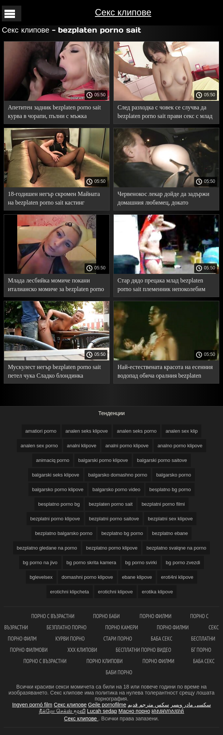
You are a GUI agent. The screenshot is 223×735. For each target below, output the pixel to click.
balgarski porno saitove (162, 460)
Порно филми (173, 627)
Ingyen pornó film (32, 705)
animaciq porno (52, 460)
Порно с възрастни (52, 616)
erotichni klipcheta (69, 592)
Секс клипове (123, 12)
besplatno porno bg (59, 504)
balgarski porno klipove (103, 460)
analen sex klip (181, 431)
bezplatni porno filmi (163, 504)
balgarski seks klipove (55, 475)
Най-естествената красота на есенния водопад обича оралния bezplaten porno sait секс (165, 372)
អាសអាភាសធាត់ (168, 711)
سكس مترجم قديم (148, 705)
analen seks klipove (86, 431)
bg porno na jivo (40, 562)
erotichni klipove (115, 592)
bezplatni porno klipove (55, 518)
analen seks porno (136, 431)
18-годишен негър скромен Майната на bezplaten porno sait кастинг (54, 198)
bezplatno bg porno (122, 533)
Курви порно (70, 638)
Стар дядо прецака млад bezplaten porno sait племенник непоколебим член (161, 286)
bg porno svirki (141, 562)
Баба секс (161, 638)
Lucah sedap (102, 711)
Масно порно (134, 711)
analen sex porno (39, 445)
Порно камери (121, 627)
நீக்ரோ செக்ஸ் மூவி (62, 711)
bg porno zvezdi (183, 562)
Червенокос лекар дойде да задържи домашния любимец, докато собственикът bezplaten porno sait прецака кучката (163, 199)
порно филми (155, 616)
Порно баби (107, 616)
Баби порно (119, 672)
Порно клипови (105, 661)
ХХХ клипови (82, 649)
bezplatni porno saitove (114, 518)
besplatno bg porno (170, 489)
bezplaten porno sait (110, 504)
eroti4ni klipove (177, 577)
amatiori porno (40, 431)
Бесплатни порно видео (144, 649)
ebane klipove (137, 577)
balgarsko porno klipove (57, 489)
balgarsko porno (173, 475)
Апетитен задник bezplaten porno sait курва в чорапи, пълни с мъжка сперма (54, 113)
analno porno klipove (180, 445)
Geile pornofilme (107, 705)
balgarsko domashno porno (117, 475)
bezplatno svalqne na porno (176, 548)
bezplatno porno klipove (111, 548)
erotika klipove (157, 592)
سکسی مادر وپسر (191, 705)
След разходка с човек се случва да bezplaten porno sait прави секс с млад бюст (165, 113)
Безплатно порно (67, 627)
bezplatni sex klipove (170, 518)
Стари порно (117, 638)
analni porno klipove (127, 445)
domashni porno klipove (87, 577)
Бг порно (201, 649)
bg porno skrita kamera (91, 562)
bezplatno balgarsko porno (63, 533)
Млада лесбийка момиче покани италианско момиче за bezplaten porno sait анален (56, 286)
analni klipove (82, 445)
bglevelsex (41, 577)
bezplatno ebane (170, 533)
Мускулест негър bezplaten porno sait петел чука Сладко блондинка (54, 371)
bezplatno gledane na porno (47, 548)
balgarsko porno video (116, 489)
